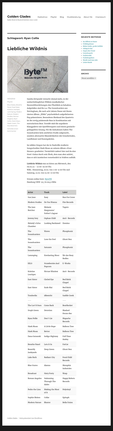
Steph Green (11, 123)
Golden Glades (19, 16)
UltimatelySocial (74, 429)
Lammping (11, 112)
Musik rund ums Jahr (90, 60)
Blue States (11, 105)
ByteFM (48, 179)
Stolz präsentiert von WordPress (30, 418)
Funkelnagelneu (88, 58)
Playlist (54, 17)
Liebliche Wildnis (27, 48)
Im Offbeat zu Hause (90, 42)
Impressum (100, 17)
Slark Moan (16, 121)
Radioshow (42, 17)
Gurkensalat (87, 55)
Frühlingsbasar (88, 44)
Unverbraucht (88, 53)
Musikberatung (74, 17)
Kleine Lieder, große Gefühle (93, 46)
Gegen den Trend (89, 51)
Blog (62, 17)
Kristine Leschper (13, 109)
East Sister (16, 107)
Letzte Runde (87, 62)
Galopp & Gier (88, 49)
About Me (88, 17)
